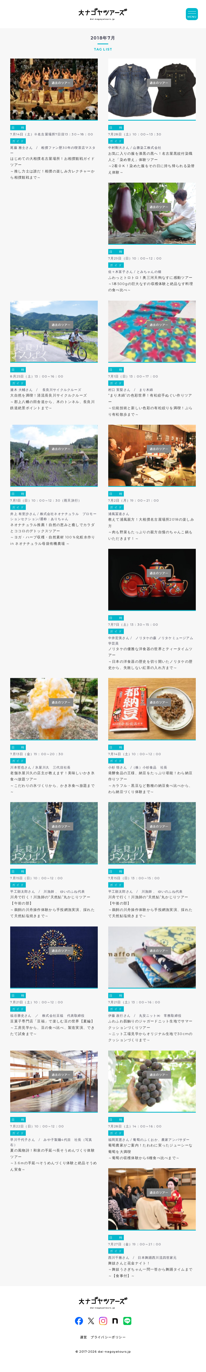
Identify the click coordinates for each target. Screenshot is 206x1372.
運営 (83, 1337)
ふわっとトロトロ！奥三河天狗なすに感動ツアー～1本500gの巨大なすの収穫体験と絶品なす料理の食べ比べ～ (150, 283)
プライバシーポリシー (108, 1337)
